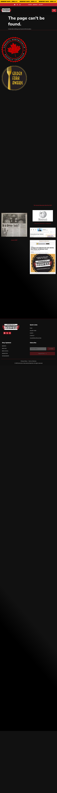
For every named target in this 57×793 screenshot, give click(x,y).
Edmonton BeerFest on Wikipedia (42, 223)
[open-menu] (54, 10)
